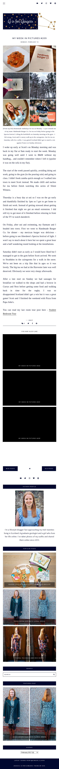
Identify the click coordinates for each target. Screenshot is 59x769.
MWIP (31, 320)
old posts (49, 468)
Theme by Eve (39, 766)
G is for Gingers (26, 766)
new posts (10, 468)
